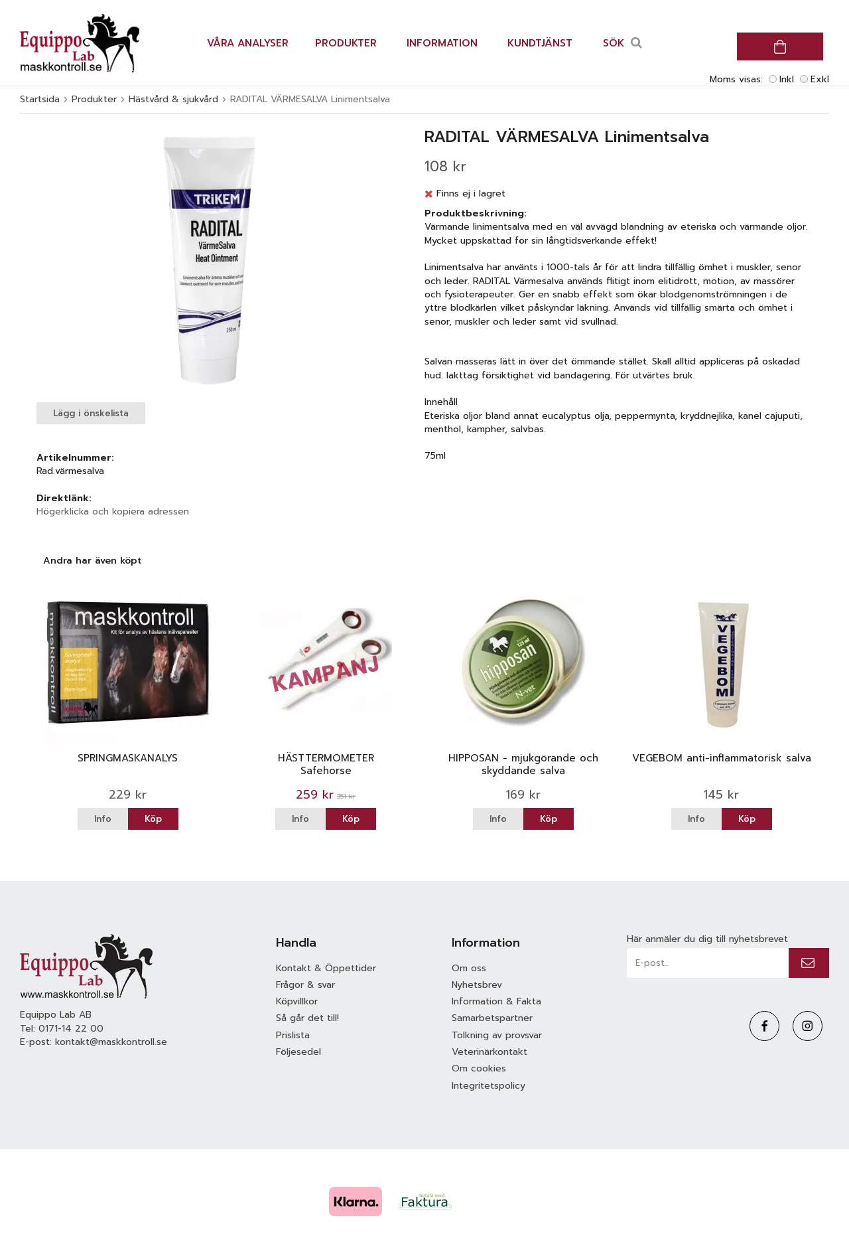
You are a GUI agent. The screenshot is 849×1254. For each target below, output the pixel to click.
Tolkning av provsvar (497, 1035)
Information (442, 43)
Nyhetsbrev (477, 985)
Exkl (820, 79)
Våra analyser (248, 43)
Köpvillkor (297, 1001)
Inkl (786, 79)
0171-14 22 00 (70, 1029)
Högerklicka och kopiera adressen (112, 511)
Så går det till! (307, 1018)
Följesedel (298, 1052)
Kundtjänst (539, 43)
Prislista (293, 1035)
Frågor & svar (305, 985)
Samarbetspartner (492, 1018)
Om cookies (479, 1068)
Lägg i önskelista (91, 413)
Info (102, 819)
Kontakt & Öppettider (326, 968)
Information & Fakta (496, 1001)
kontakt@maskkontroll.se (111, 1042)
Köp (153, 819)
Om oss (469, 968)
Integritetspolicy (488, 1086)
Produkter (346, 43)
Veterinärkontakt (489, 1052)
